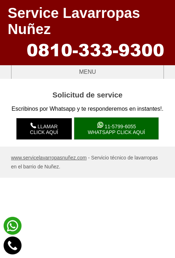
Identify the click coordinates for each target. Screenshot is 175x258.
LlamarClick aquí (44, 129)
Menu (54, 72)
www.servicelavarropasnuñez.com (49, 158)
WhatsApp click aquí (116, 128)
